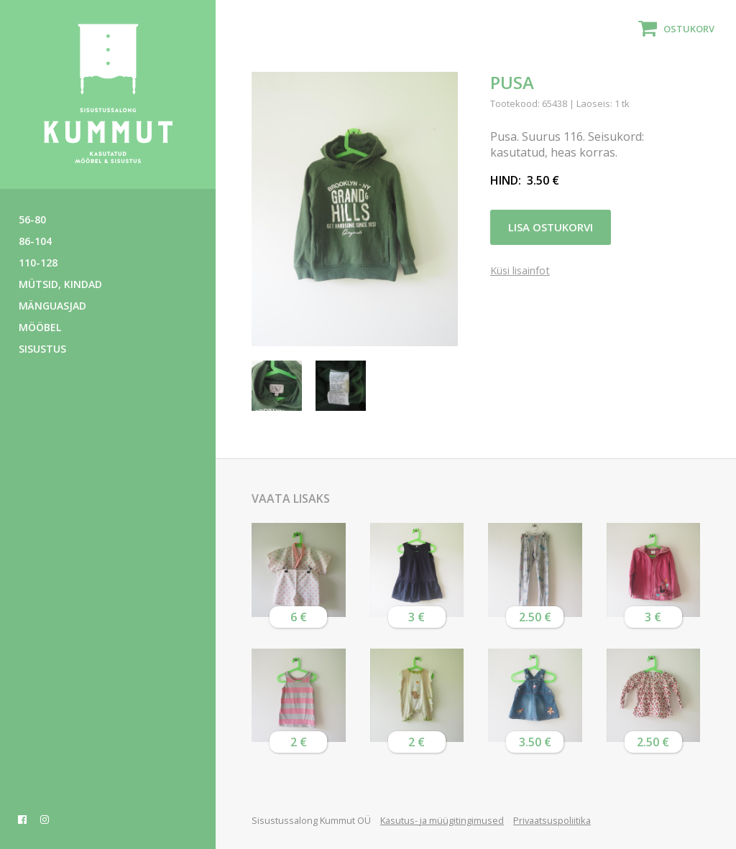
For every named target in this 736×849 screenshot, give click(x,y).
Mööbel (40, 327)
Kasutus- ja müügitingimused (442, 820)
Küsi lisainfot (520, 272)
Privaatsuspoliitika (552, 820)
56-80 (32, 219)
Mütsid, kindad (60, 284)
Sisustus (42, 349)
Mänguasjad (52, 305)
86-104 (35, 241)
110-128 (38, 262)
